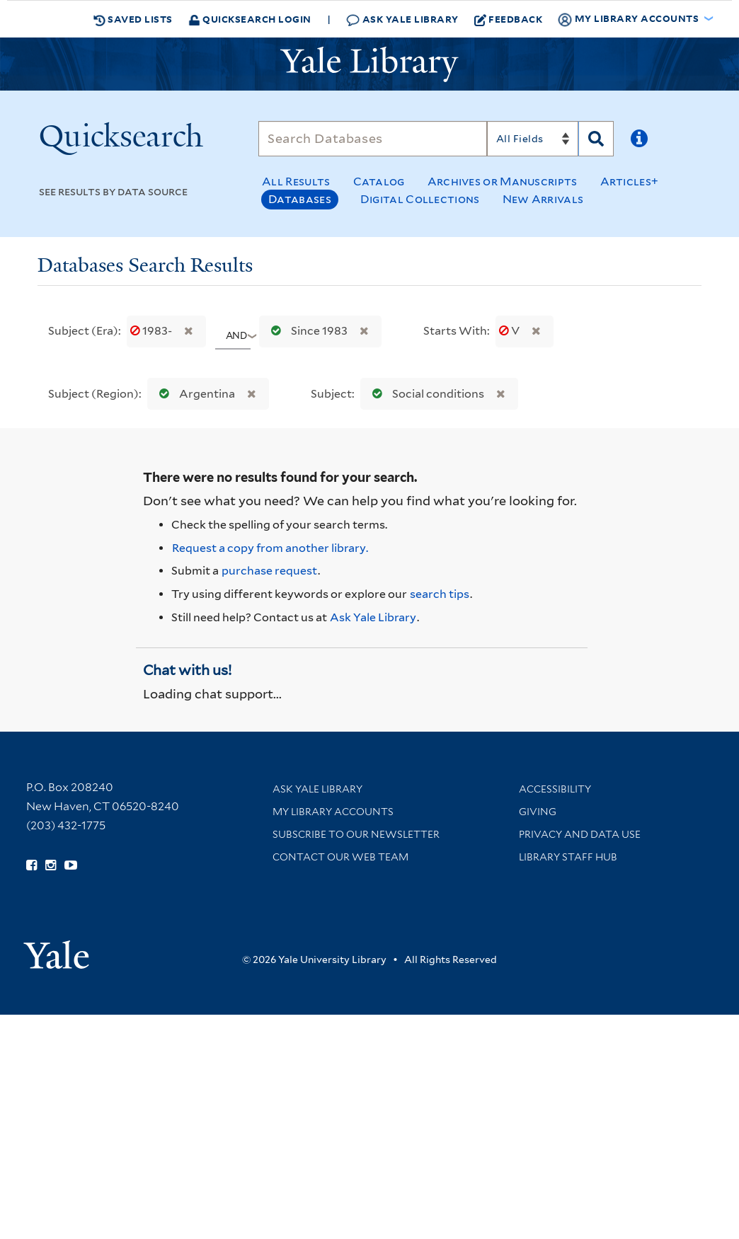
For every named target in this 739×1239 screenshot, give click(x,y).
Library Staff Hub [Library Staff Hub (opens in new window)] (568, 857)
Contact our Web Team (340, 857)
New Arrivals (543, 199)
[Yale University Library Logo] (369, 64)
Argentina (194, 393)
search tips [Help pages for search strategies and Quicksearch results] (439, 594)
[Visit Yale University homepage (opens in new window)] (56, 950)
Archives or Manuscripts (503, 181)
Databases (299, 199)
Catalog (379, 181)
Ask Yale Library (402, 19)
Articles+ (629, 181)
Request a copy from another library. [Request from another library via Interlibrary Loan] (270, 548)
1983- (152, 331)
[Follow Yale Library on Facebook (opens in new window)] (31, 865)
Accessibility (555, 789)
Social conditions (425, 393)
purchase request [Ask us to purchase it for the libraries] (269, 570)
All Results (296, 181)
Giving (537, 811)
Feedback (508, 19)
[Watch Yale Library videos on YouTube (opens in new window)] (70, 865)
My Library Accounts (333, 811)
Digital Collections (420, 199)
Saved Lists (133, 19)
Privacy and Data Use (580, 834)
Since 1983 (306, 331)
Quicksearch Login (249, 18)
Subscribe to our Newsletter (356, 834)
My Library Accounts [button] (629, 19)
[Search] (372, 138)
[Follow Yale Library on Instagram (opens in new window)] (50, 865)
